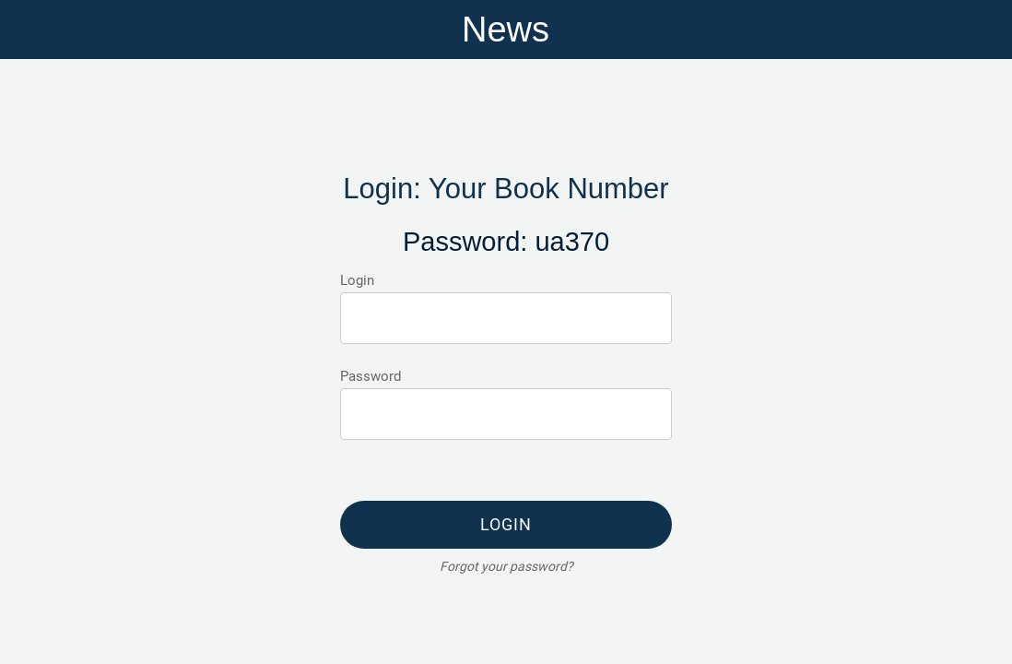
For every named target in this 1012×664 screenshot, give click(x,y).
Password (370, 376)
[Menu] (29, 29)
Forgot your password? (506, 566)
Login (357, 280)
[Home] (982, 29)
